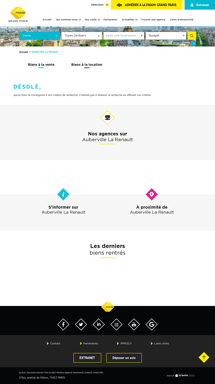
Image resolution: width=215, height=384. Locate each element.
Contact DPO (98, 372)
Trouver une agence (153, 20)
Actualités (128, 20)
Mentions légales (63, 372)
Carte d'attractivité (181, 20)
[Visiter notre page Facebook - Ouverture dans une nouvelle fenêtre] (63, 329)
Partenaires (110, 20)
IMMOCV (126, 343)
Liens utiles (161, 343)
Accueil (47, 20)
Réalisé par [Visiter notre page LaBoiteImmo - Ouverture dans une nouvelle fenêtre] (181, 376)
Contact (55, 343)
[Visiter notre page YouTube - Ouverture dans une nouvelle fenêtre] (134, 329)
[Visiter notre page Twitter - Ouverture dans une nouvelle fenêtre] (81, 329)
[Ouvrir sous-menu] (80, 19)
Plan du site (49, 372)
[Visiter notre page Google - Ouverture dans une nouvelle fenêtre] (152, 329)
